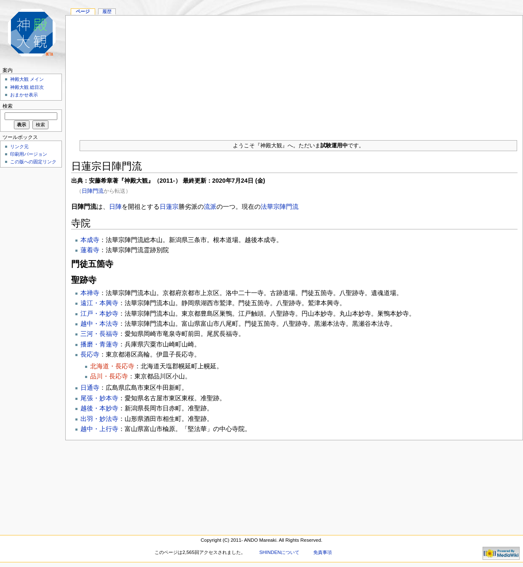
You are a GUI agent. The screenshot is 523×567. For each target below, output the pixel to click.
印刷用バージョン (28, 154)
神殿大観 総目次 (27, 87)
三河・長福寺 (99, 333)
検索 (8, 106)
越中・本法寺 (99, 323)
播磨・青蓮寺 (99, 344)
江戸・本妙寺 (99, 313)
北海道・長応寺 (112, 366)
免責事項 (322, 552)
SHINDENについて (279, 552)
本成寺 (89, 239)
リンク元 (19, 146)
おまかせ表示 (24, 94)
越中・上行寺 (99, 428)
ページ (83, 11)
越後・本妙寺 (99, 408)
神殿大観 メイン (27, 79)
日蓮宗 (169, 206)
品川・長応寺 (109, 376)
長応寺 (89, 354)
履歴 (107, 11)
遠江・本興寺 (99, 302)
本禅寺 (89, 292)
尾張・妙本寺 (99, 398)
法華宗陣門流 (280, 206)
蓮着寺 (89, 249)
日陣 (115, 206)
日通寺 (89, 387)
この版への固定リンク (33, 161)
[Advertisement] (294, 74)
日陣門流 (93, 191)
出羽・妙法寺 (99, 418)
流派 (210, 206)
